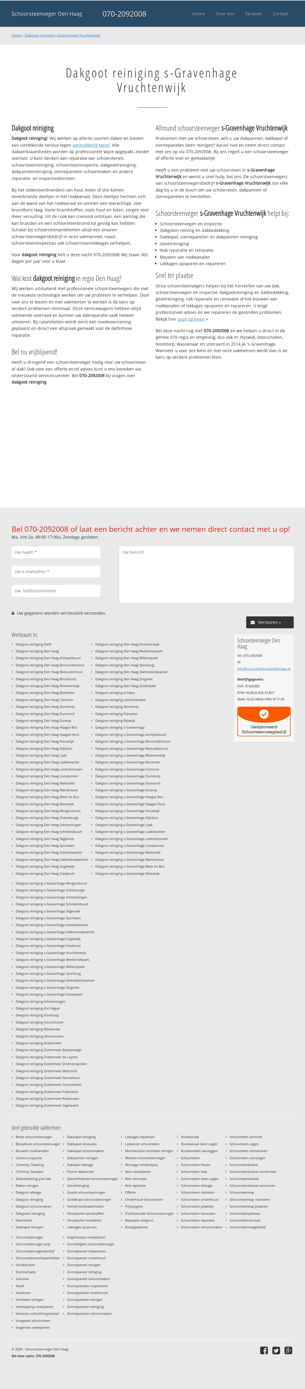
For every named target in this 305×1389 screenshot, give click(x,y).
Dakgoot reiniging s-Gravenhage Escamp (126, 790)
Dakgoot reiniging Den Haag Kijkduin (44, 748)
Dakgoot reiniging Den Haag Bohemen (45, 692)
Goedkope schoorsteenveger (89, 1199)
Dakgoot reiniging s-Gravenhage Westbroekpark (52, 959)
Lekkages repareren (140, 1137)
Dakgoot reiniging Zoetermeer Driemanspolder (51, 1063)
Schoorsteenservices (245, 1220)
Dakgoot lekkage (28, 1192)
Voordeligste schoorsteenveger (90, 1244)
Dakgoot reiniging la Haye (115, 692)
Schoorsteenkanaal (244, 1178)
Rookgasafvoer (136, 1227)
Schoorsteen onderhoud (199, 1199)
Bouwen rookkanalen (32, 1150)
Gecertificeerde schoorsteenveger (92, 1178)
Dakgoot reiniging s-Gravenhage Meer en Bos (130, 866)
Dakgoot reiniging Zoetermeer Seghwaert (47, 1105)
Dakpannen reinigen (82, 1158)
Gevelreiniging (78, 1185)
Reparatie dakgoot (139, 1220)
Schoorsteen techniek (246, 1137)
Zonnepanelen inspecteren (87, 1286)
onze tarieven (191, 319)
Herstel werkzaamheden (85, 1206)
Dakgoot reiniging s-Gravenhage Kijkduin (126, 817)
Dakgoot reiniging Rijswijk (115, 720)
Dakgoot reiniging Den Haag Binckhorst (46, 679)
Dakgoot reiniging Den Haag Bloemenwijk (48, 686)
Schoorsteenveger (29, 1237)
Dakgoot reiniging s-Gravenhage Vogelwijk (48, 938)
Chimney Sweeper (29, 1171)
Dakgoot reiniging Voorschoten (40, 1022)
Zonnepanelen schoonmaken (89, 1313)
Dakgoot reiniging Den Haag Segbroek (45, 838)
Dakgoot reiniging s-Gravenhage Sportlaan (48, 918)
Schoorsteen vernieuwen (249, 1150)
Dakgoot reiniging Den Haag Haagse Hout (47, 734)
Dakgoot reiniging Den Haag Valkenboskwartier (52, 859)
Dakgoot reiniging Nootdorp (117, 706)
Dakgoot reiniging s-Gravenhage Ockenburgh (50, 890)
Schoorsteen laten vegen (200, 1178)
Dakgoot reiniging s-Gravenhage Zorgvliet (47, 987)
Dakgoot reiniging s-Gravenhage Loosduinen (129, 845)
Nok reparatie (135, 1185)
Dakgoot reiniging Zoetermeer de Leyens (47, 1057)
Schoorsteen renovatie (198, 1213)
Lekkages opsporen (82, 1227)
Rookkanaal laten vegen (199, 1144)
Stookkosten (25, 1265)
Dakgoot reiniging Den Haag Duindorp (45, 706)
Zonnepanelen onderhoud (87, 1292)
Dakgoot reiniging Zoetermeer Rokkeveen (47, 1098)
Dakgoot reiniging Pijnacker (116, 713)
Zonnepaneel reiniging (84, 1272)
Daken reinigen (27, 1185)
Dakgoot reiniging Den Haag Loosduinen (47, 776)
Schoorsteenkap (242, 1192)
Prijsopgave (134, 1206)
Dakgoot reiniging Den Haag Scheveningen (48, 824)
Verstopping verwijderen (34, 1306)
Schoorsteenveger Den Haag (47, 13)
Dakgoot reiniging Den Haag (37, 651)
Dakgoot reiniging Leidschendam (120, 699)
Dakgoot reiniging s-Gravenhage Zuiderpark (49, 994)
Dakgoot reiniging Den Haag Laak (41, 755)
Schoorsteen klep (194, 1171)
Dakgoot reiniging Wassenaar (38, 1029)
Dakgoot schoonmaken (33, 1206)
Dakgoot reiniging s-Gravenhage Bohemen (127, 762)
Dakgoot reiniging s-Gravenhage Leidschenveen (131, 838)
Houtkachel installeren (84, 1220)
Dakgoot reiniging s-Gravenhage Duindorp (127, 776)
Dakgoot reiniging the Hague (38, 1008)
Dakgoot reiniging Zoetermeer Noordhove (48, 1077)
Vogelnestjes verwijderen (86, 1237)
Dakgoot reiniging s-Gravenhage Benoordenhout (132, 741)
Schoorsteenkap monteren (250, 1199)
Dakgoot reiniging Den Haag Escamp (43, 720)
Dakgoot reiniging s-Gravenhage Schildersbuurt (52, 904)
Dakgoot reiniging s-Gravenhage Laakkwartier (130, 831)
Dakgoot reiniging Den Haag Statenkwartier (49, 852)
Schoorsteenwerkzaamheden (38, 1258)
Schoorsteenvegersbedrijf (35, 1251)
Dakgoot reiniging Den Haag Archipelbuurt (48, 658)
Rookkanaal (190, 1137)
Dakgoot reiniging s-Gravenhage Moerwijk (127, 873)
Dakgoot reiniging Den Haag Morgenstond (48, 811)
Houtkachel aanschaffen (85, 1213)
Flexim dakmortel (80, 1171)
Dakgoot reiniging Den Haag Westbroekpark (128, 651)
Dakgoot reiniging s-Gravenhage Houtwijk (127, 811)
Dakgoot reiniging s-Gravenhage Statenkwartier (52, 925)
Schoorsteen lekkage (196, 1185)
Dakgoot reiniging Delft (33, 644)
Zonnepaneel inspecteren (86, 1251)
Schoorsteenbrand (244, 1164)
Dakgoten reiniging (30, 1213)
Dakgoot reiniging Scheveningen (40, 1001)
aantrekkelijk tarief (91, 145)
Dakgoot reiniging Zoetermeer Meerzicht (46, 1071)
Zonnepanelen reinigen (85, 1299)
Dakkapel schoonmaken (85, 1150)
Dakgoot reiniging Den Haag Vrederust (45, 873)
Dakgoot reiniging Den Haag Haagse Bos (46, 727)
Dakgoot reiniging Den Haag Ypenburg (124, 665)
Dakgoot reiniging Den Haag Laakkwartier (47, 762)
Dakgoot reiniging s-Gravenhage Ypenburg (48, 973)
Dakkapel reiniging (81, 1137)
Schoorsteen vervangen (248, 1158)
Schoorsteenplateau (245, 1213)
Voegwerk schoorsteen (33, 1320)
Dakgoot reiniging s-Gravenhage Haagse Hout (130, 804)
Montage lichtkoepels (141, 1164)
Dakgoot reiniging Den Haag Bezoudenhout (49, 672)
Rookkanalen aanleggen (199, 1150)
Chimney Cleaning (30, 1164)
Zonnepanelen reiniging (85, 1306)
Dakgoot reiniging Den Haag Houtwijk (45, 741)
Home (17, 35)
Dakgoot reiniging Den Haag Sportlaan (45, 845)
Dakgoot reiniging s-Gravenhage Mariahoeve (129, 859)
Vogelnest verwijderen (33, 1327)
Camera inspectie (29, 1158)
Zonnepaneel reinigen (84, 1265)
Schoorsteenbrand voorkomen (253, 1171)
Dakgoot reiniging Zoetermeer (38, 1043)
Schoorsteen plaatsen (197, 1206)
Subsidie (22, 1278)
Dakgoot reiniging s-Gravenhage (120, 727)
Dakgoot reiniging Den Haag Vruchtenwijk (127, 644)
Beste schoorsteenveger (34, 1137)
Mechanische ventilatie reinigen (149, 1150)
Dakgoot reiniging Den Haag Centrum (44, 699)
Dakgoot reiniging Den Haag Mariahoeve (47, 790)
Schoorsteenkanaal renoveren (252, 1185)
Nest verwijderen (138, 1171)
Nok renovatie (136, 1178)
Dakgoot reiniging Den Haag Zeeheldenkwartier (131, 672)
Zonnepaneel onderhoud (86, 1258)
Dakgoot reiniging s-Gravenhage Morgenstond (51, 883)
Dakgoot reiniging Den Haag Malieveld (45, 783)
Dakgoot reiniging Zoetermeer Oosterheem (48, 1084)
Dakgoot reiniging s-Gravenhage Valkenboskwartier (55, 932)
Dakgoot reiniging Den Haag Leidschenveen (49, 769)
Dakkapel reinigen (29, 1227)
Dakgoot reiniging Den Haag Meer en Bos (47, 797)
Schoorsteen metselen (198, 1192)
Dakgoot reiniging (29, 1199)
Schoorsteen (190, 1158)
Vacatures (23, 1292)
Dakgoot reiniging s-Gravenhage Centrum (127, 769)
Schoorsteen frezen (195, 1164)
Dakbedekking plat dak (33, 1178)
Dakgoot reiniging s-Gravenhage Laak (124, 824)
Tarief (20, 1286)
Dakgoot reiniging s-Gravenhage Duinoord (127, 783)
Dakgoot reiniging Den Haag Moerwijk (45, 804)
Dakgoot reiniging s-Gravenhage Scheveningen (51, 897)
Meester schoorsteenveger (145, 1158)
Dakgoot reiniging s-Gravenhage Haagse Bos (129, 797)
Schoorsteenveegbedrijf (248, 1227)
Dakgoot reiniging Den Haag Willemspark (126, 658)
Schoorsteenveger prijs (33, 1244)
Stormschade (26, 1272)
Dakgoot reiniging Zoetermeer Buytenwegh (49, 1050)
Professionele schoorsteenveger (149, 1213)
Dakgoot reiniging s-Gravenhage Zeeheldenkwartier (55, 980)
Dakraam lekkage (80, 1164)
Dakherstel (24, 1220)
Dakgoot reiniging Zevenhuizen (40, 1036)
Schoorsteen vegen (244, 1144)
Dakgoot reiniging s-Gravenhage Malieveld (127, 852)
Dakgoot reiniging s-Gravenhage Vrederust (48, 945)
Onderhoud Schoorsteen (144, 1199)
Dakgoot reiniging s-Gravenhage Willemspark (50, 966)
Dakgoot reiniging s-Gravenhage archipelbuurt (130, 734)
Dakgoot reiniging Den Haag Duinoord (45, 713)
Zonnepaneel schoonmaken (88, 1278)
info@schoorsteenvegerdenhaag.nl (264, 668)
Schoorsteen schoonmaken (201, 1227)
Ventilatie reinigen (30, 1299)
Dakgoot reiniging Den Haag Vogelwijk (45, 866)
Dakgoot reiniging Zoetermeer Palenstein (47, 1091)
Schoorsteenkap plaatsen (249, 1206)
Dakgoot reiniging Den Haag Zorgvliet (124, 679)
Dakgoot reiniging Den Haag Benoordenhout (50, 665)
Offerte (130, 1192)
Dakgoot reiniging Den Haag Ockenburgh (47, 817)
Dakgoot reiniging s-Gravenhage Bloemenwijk (130, 755)
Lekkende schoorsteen (142, 1144)
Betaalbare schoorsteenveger (38, 1144)
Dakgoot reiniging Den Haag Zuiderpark (125, 686)
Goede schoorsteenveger (86, 1192)
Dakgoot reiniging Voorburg (37, 1015)
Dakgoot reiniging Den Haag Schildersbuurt (49, 831)
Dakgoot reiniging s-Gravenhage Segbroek (48, 911)
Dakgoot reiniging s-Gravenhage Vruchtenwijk (62, 35)
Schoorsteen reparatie (197, 1220)
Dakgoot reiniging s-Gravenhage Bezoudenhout (131, 748)
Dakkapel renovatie (82, 1144)
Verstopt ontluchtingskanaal (37, 1313)
